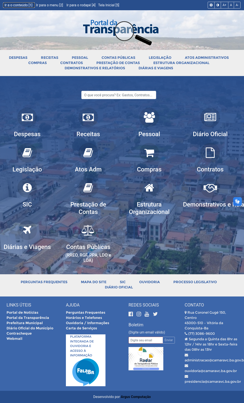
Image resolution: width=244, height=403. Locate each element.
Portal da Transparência (28, 318)
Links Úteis (19, 305)
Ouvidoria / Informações (87, 323)
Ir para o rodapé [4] (81, 5)
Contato (194, 305)
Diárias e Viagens (156, 68)
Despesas (18, 58)
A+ (224, 5)
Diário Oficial (119, 287)
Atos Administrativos (207, 58)
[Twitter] (155, 314)
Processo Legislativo (195, 282)
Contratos (71, 63)
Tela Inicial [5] (108, 5)
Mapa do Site (93, 282)
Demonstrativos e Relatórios (95, 68)
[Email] (146, 340)
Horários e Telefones (84, 318)
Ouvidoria (149, 282)
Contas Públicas (118, 58)
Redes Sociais (144, 305)
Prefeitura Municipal (25, 323)
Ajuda (73, 305)
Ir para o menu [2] (50, 5)
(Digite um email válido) (147, 332)
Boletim (136, 324)
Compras (37, 63)
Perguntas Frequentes (44, 282)
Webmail (14, 339)
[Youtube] (147, 314)
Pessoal (80, 58)
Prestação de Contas (118, 63)
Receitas (49, 58)
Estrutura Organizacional (181, 63)
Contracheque (19, 333)
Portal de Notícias (22, 312)
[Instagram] (139, 314)
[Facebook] (131, 314)
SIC (123, 282)
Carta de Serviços (81, 328)
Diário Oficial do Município (30, 328)
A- (237, 5)
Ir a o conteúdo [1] (19, 5)
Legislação (160, 58)
